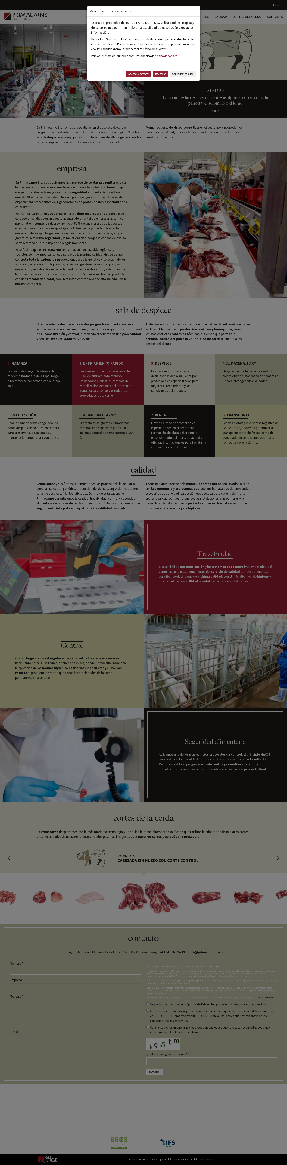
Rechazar (160, 73)
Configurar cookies (183, 73)
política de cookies (166, 56)
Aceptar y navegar (138, 73)
